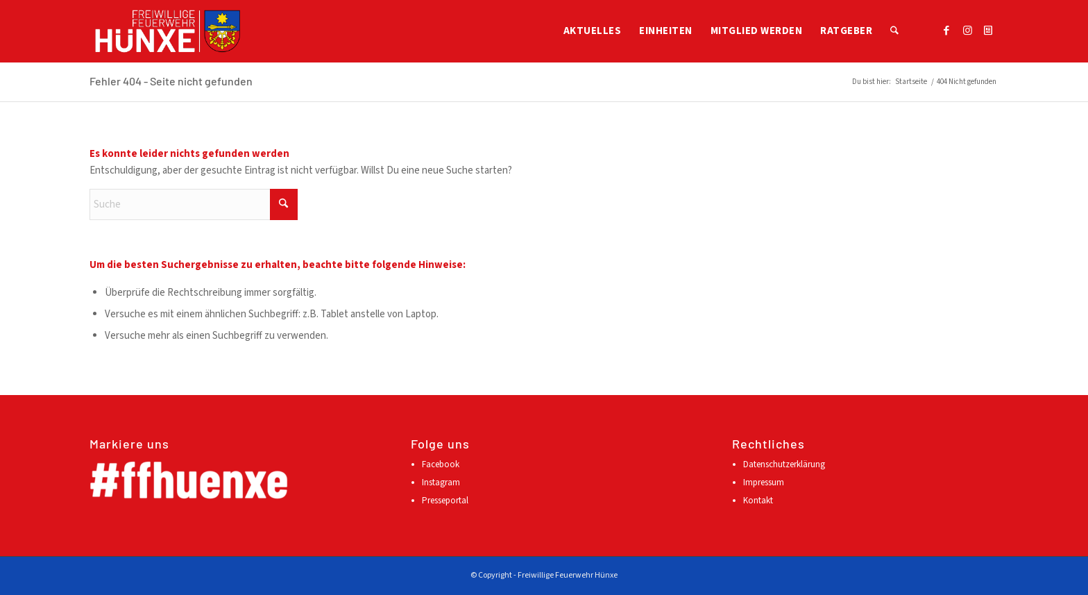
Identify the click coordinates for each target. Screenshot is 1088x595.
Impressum (763, 482)
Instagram (441, 482)
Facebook (440, 464)
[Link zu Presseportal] (988, 30)
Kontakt (758, 500)
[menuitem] (592, 31)
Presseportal (445, 500)
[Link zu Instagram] (967, 30)
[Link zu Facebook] (946, 30)
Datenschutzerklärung (784, 464)
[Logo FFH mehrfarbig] (168, 31)
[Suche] (894, 31)
